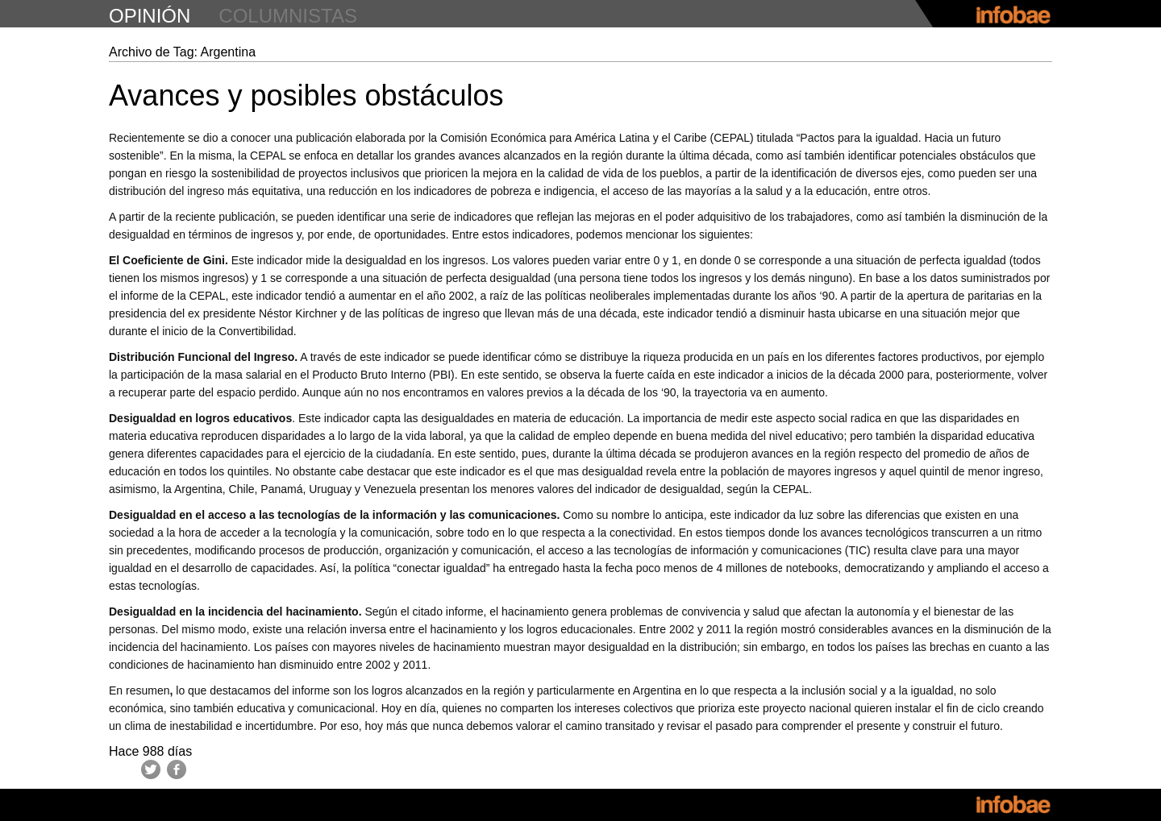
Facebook (176, 769)
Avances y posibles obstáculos (306, 95)
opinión (149, 16)
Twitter (150, 769)
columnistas (287, 16)
